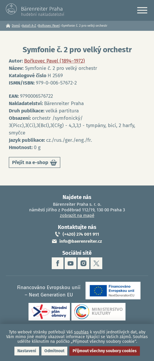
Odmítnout (54, 350)
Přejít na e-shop (34, 163)
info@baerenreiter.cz (80, 241)
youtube (70, 263)
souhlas (81, 332)
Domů (16, 26)
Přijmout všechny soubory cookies (105, 350)
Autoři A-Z (29, 26)
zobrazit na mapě (77, 215)
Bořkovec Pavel (49, 26)
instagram (83, 263)
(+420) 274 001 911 (81, 234)
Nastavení (26, 350)
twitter (96, 263)
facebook (57, 263)
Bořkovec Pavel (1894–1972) (54, 61)
